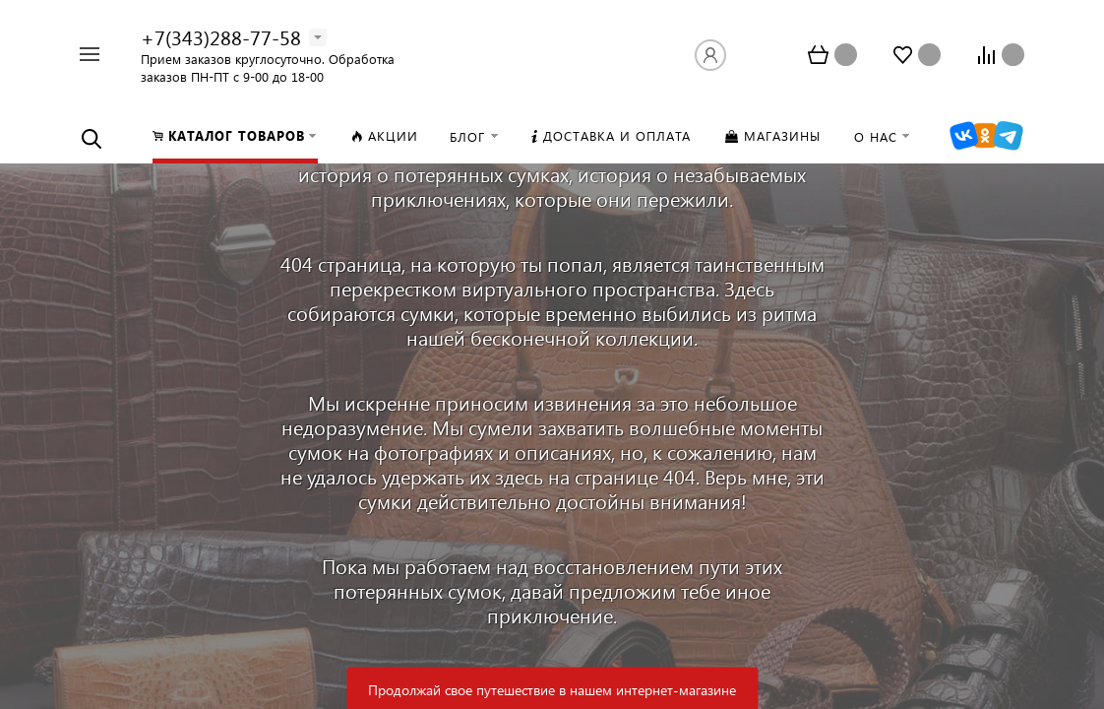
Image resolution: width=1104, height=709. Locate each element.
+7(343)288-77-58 (221, 36)
